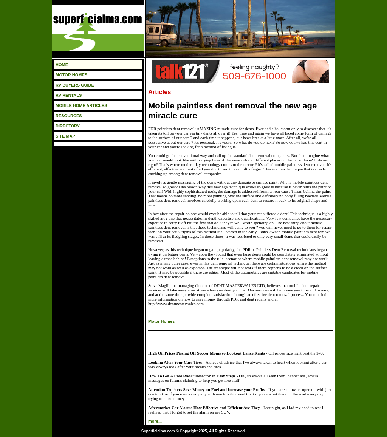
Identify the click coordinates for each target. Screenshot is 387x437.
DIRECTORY (68, 126)
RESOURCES (69, 115)
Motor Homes (161, 321)
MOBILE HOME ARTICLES (81, 105)
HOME (62, 64)
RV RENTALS (69, 95)
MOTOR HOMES (71, 75)
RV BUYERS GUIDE (75, 85)
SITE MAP (65, 136)
